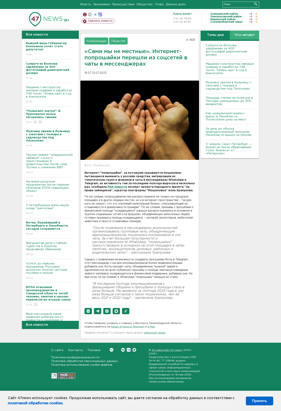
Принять (259, 401)
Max (134, 350)
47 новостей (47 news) (167, 350)
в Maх (151, 327)
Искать (255, 4)
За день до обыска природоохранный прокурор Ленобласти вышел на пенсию (229, 131)
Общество (144, 4)
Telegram (129, 350)
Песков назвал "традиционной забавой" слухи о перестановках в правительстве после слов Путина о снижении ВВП (49, 164)
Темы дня (215, 35)
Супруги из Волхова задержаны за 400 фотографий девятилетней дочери (226, 50)
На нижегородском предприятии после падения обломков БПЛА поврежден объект (49, 189)
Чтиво (159, 4)
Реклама (94, 350)
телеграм (95, 14)
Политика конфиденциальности (75, 357)
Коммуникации (96, 41)
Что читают (245, 35)
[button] (88, 311)
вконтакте (90, 14)
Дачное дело (176, 4)
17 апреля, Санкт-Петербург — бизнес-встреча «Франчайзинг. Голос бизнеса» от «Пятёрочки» (229, 149)
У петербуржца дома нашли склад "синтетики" (49, 209)
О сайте (57, 350)
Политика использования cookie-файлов (81, 365)
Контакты (75, 350)
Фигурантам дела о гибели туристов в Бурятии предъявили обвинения (49, 249)
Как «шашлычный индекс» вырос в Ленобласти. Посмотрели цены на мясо (226, 116)
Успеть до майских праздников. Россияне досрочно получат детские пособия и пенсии (49, 271)
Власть (85, 4)
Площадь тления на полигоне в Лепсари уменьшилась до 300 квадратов (229, 101)
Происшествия (123, 4)
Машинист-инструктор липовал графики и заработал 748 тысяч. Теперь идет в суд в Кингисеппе (49, 94)
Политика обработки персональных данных (84, 361)
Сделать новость (100, 21)
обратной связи (154, 333)
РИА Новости (117, 187)
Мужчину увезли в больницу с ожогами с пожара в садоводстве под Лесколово (229, 85)
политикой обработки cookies (35, 403)
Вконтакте (111, 350)
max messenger (100, 14)
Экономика (101, 4)
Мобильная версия (85, 14)
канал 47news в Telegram (127, 327)
